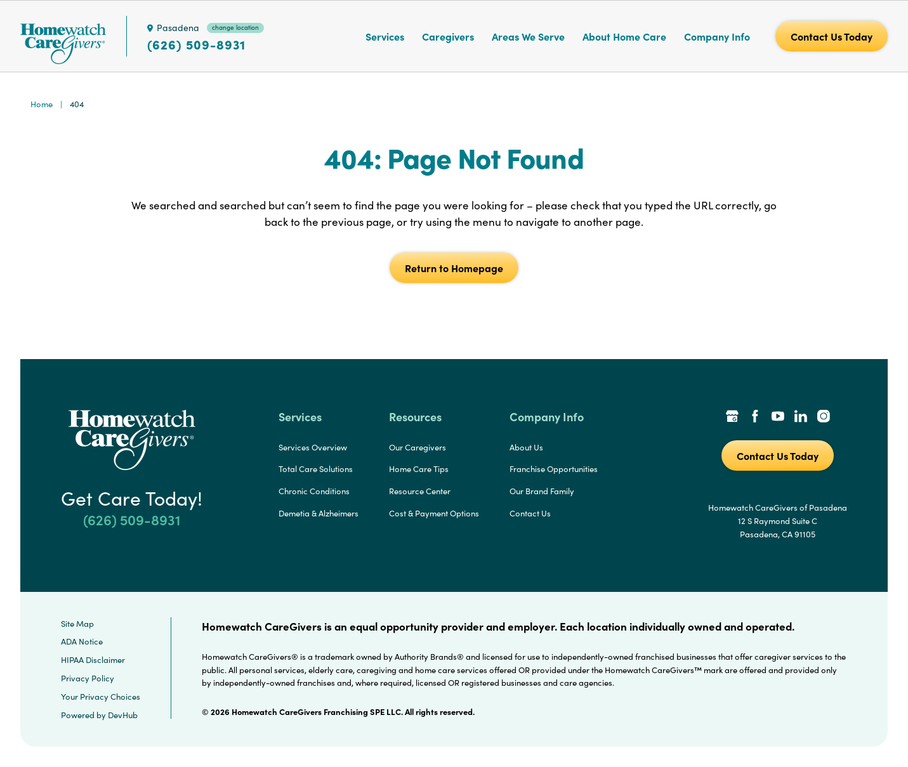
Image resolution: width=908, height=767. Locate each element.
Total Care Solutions (316, 469)
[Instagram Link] (823, 417)
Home (41, 104)
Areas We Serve (528, 36)
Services (384, 36)
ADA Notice (82, 641)
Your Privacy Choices (100, 696)
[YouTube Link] (778, 417)
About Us (526, 447)
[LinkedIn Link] (800, 417)
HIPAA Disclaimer (93, 659)
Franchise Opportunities (554, 469)
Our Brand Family (542, 491)
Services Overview (313, 447)
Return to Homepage (454, 268)
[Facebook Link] (755, 417)
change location (235, 27)
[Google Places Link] (732, 417)
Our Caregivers (417, 447)
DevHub (123, 715)
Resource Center (420, 491)
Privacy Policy (87, 678)
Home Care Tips (419, 469)
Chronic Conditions (314, 491)
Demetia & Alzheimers (319, 513)
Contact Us (530, 513)
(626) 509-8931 (196, 44)
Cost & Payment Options (434, 513)
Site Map (77, 623)
